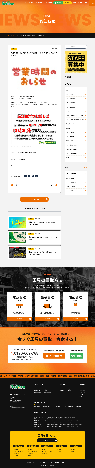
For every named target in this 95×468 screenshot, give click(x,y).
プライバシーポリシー (32, 463)
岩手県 (57, 417)
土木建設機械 (78, 406)
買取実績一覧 (37, 391)
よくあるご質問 (37, 392)
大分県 (64, 426)
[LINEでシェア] (33, 176)
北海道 (49, 417)
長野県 (65, 420)
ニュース (45, 2)
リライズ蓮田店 (70, 178)
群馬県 (53, 419)
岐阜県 (69, 420)
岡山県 (56, 424)
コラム (67, 111)
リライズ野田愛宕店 (71, 174)
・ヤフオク (15, 449)
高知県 (80, 424)
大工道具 (71, 406)
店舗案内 (40, 2)
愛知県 (77, 420)
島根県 (52, 424)
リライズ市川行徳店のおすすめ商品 (75, 119)
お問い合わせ (67, 2)
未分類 (67, 157)
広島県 (60, 424)
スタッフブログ (47, 392)
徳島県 (68, 424)
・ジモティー (16, 453)
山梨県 (61, 420)
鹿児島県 (73, 426)
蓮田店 (81, 394)
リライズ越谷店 (70, 190)
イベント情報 (69, 94)
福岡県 (48, 426)
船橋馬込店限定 (71, 107)
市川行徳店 (82, 389)
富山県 (49, 420)
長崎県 (56, 426)
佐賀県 (52, 426)
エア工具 (45, 406)
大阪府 (57, 422)
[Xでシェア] (25, 176)
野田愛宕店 (82, 391)
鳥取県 (48, 424)
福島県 (73, 417)
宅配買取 (62, 391)
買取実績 (68, 128)
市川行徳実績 (70, 136)
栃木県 (49, 419)
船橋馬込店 (82, 392)
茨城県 (45, 419)
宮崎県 (68, 426)
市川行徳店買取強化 (72, 153)
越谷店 (81, 396)
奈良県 (65, 422)
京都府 (53, 422)
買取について (34, 2)
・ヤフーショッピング (18, 451)
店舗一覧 (46, 389)
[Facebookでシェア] (29, 176)
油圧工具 (58, 406)
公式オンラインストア (47, 440)
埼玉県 (57, 419)
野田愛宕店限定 (71, 103)
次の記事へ (52, 185)
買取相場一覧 (37, 389)
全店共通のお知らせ (71, 124)
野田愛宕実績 (70, 132)
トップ (9, 35)
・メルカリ (15, 455)
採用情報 (50, 2)
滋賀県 (49, 422)
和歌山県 (69, 422)
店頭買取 (62, 389)
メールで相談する (56, 356)
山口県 (64, 424)
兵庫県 (61, 422)
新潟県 (45, 420)
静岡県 (73, 420)
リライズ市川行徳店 (71, 186)
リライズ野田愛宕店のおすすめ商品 (75, 115)
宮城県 (61, 417)
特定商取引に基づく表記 (46, 463)
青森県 (53, 417)
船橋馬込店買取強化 (72, 149)
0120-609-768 (80, 2)
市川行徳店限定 (71, 98)
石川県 (53, 420)
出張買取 (69, 389)
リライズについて (25, 2)
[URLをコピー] (36, 176)
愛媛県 (76, 424)
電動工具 (39, 406)
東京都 (65, 419)
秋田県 (65, 417)
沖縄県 (77, 426)
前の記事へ (17, 185)
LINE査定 (59, 2)
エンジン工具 (51, 406)
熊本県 (60, 426)
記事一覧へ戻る (34, 199)
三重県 (45, 422)
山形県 (69, 417)
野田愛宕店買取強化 (72, 145)
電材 (35, 406)
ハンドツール (64, 406)
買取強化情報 (69, 141)
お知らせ (14, 35)
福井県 (57, 420)
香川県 (72, 424)
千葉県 (61, 419)
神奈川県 (69, 419)
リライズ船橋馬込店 (71, 182)
